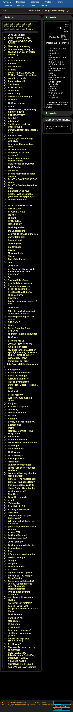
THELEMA (13, 512)
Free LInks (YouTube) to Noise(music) (20, 577)
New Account (36, 10)
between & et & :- (17, 212)
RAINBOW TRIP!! (17, 115)
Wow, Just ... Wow (17, 358)
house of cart (15, 240)
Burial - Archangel (17, 376)
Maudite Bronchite (17, 199)
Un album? (13, 171)
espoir (11, 500)
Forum (60, 2)
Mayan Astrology (16, 253)
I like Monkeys (15, 295)
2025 (30, 29)
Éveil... (11, 551)
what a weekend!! (17, 491)
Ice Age (12, 215)
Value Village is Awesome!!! (22, 667)
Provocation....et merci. (20, 292)
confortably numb (17, 412)
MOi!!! (11, 57)
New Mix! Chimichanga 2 (21, 96)
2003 (6, 24)
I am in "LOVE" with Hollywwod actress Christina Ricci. (23, 608)
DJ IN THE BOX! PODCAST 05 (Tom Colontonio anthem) (22, 74)
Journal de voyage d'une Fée (23, 234)
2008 (6, 26)
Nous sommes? (16, 448)
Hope (10, 388)
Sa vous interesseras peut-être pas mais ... (19, 287)
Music (32, 5)
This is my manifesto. (19, 382)
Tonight (12, 560)
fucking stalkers (16, 458)
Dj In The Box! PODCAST (21, 205)
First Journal (14, 221)
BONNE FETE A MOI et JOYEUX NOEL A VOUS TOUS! (20, 41)
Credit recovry (15, 395)
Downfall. (13, 298)
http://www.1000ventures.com (22, 364)
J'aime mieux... (15, 503)
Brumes (12, 70)
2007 (30, 24)
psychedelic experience (20, 283)
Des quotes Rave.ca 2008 (21, 485)
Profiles (20, 5)
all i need (12, 99)
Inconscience (15, 548)
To (9, 277)
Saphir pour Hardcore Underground (19, 125)
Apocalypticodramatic (19, 509)
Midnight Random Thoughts (22, 334)
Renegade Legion (20, 704)
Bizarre (11, 250)
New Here (13, 494)
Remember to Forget (18, 361)
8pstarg (12, 218)
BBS (5, 10)
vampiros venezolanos (19, 465)
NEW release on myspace (21, 164)
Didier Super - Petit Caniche (22, 442)
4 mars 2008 (14, 532)
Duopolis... (13, 563)
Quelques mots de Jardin (21, 545)
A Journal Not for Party (20, 603)
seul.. (11, 262)
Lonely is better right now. (21, 422)
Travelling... (14, 409)
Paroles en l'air (15, 618)
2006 (24, 24)
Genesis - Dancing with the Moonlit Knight (22, 474)
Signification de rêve (18, 191)
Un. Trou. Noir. (15, 66)
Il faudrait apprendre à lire (21, 554)
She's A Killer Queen (18, 280)
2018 (24, 29)
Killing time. (14, 369)
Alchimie (12, 63)
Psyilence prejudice (18, 406)
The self (12, 256)
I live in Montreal (16, 566)
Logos (43, 702)
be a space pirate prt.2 (19, 630)
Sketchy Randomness (19, 372)
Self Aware (13, 84)
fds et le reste (15, 135)
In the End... (14, 624)
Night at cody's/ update (20, 572)
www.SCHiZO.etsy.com (20, 344)
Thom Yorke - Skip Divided (21, 488)
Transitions (14, 462)
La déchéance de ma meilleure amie (18, 159)
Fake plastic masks (18, 60)
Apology (12, 419)
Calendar (34, 2)
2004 (12, 24)
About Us (5, 702)
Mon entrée (14, 621)
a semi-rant (14, 627)
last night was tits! (17, 538)
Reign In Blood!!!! (17, 81)
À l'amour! (13, 121)
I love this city (15, 224)
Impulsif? (13, 118)
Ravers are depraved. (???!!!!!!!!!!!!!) (19, 640)
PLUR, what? (14, 644)
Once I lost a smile (17, 497)
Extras (44, 5)
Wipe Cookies (47, 704)
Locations (7, 5)
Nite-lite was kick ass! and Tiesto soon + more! (21, 312)
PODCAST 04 (15, 87)
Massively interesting (19, 46)
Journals (51, 17)
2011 (24, 26)
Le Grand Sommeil (17, 535)
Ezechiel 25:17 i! (16, 506)
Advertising (15, 702)
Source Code (34, 704)
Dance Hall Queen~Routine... (23, 385)
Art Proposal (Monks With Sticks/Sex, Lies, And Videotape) (21, 271)
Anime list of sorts (17, 347)
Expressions (14, 425)
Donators (35, 702)
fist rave (12, 415)
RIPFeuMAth (14, 209)
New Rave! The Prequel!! (21, 664)
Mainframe (13, 90)
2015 (12, 29)
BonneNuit (64, 43)
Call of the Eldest (17, 259)
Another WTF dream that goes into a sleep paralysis (22, 195)
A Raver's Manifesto (18, 379)
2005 (18, 24)
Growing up (14, 445)
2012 (30, 26)
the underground (16, 231)
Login (67, 10)
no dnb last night (17, 557)
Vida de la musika (17, 661)
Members (20, 2)
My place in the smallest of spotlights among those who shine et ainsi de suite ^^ (22, 352)
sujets (11, 182)
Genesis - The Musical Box (22, 479)
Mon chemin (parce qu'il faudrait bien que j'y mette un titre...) (21, 52)
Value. (11, 325)
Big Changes (14, 247)
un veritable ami (16, 237)
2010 (18, 26)
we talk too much (17, 78)
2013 (6, 29)
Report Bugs (7, 704)
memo (11, 428)
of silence (13, 569)
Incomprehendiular (18, 439)
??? (10, 304)
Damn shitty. (14, 93)
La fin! (11, 106)
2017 (18, 29)
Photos (47, 2)
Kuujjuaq (12, 403)
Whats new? (14, 436)
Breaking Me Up (16, 341)
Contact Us (25, 702)
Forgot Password (54, 10)
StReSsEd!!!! (14, 322)
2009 (12, 26)
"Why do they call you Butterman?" (19, 516)
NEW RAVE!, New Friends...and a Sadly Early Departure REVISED (22, 655)
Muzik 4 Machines (17, 149)
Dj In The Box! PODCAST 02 (22, 179)
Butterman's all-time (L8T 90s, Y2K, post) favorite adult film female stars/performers (21, 585)
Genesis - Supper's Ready (21, 482)
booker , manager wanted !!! (22, 301)
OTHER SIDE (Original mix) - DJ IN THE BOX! (22, 110)
